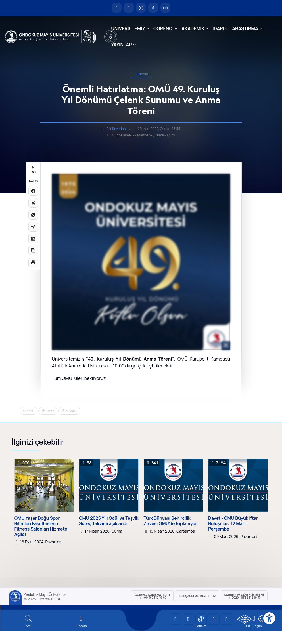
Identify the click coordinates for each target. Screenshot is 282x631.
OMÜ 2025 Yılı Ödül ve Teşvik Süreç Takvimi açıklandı (108, 521)
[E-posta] (129, 8)
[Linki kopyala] (33, 250)
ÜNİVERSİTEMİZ (128, 28)
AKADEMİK (192, 28)
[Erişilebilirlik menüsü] (269, 618)
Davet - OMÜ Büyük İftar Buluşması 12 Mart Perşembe (233, 524)
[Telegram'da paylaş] (33, 227)
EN (165, 7)
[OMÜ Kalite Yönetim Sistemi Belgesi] (244, 619)
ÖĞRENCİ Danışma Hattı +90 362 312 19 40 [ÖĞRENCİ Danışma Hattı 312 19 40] (152, 596)
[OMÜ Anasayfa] (117, 8)
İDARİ (218, 28)
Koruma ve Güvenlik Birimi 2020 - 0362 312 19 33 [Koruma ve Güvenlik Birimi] (244, 596)
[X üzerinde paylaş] (33, 203)
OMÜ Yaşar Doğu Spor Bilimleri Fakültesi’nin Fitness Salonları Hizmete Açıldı (40, 526)
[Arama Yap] (153, 8)
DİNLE (33, 170)
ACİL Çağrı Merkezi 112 (197, 596)
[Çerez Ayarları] (261, 618)
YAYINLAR (121, 44)
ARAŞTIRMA (245, 28)
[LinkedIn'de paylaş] (33, 238)
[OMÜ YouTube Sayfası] (175, 619)
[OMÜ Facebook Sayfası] (226, 619)
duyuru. (71, 411)
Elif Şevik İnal (116, 128)
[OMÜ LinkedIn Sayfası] (188, 619)
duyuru (141, 74)
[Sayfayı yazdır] (33, 262)
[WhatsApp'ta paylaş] (33, 215)
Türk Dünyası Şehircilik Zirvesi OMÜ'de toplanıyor (170, 521)
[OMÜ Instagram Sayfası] (201, 619)
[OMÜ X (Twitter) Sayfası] (214, 619)
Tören (50, 411)
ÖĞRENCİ (163, 28)
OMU (30, 411)
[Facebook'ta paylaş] (33, 191)
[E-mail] (81, 621)
